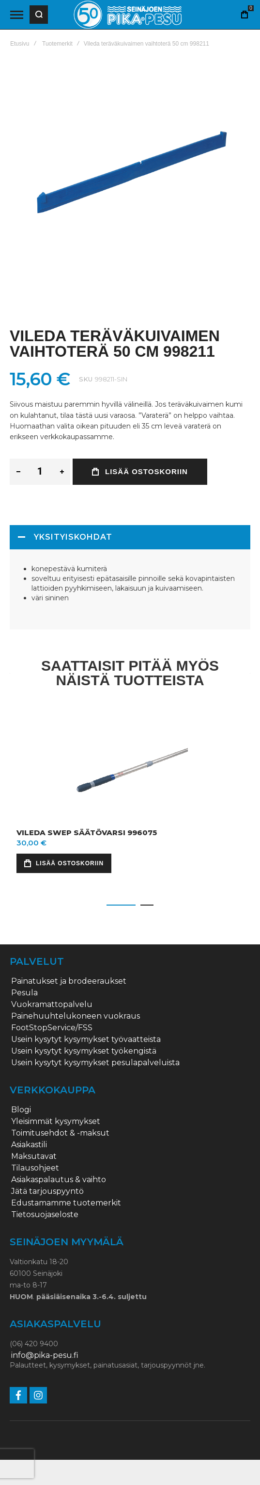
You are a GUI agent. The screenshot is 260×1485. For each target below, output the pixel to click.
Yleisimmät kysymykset (55, 1121)
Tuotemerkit (57, 43)
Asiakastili (29, 1144)
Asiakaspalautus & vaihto (58, 1179)
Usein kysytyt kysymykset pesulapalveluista (95, 1062)
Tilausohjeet (35, 1168)
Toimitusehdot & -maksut (60, 1133)
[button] (121, 905)
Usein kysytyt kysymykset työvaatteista (86, 1039)
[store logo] (128, 14)
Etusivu (19, 43)
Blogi (21, 1110)
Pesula (24, 993)
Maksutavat (34, 1156)
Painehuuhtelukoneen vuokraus (75, 1016)
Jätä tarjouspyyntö (47, 1191)
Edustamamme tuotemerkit (66, 1203)
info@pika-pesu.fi (44, 1355)
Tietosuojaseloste (44, 1214)
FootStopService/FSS (51, 1027)
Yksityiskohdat (73, 537)
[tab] (130, 537)
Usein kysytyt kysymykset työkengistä (83, 1051)
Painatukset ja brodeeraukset (68, 981)
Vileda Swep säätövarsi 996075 (86, 832)
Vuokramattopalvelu (51, 1004)
